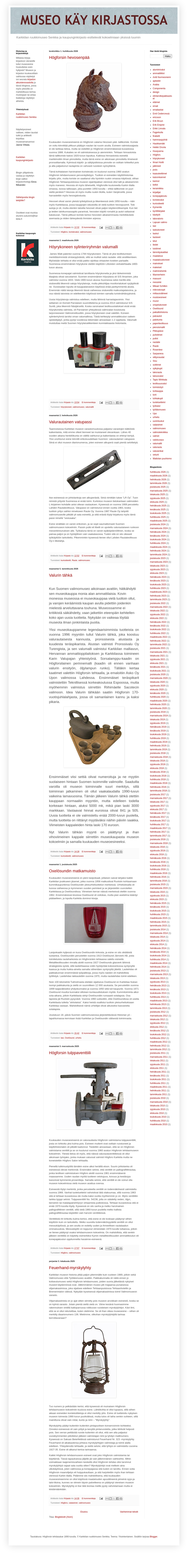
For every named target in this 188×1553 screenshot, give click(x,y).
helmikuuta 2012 (158, 1045)
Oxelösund (69, 1038)
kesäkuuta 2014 (158, 952)
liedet (155, 244)
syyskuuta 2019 (157, 723)
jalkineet (157, 166)
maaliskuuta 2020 (158, 700)
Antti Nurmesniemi (162, 77)
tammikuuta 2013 (158, 1008)
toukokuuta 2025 (158, 513)
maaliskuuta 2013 (158, 1000)
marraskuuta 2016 (159, 843)
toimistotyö (158, 387)
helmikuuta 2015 (158, 922)
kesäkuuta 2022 (158, 625)
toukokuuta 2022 (158, 629)
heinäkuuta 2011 (158, 1072)
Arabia (156, 84)
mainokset (158, 263)
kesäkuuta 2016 (158, 862)
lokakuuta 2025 (157, 494)
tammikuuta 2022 (158, 644)
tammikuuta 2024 (158, 554)
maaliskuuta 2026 (158, 475)
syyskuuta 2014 (157, 940)
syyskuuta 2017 (157, 805)
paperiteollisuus (160, 323)
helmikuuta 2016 (158, 877)
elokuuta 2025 (157, 502)
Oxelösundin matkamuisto (72, 871)
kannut (156, 181)
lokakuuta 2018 (157, 760)
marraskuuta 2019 (159, 715)
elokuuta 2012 (157, 1027)
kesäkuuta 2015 (158, 907)
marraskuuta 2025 (159, 490)
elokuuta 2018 (157, 768)
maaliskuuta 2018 (158, 783)
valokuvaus (158, 440)
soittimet (157, 365)
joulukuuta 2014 (158, 929)
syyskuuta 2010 (157, 1109)
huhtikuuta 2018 (158, 779)
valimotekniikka (160, 432)
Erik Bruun (158, 121)
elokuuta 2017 (157, 809)
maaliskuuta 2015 (158, 918)
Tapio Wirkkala (160, 379)
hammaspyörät (160, 139)
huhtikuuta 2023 (158, 588)
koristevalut (74, 232)
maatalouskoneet (161, 260)
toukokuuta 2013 (158, 993)
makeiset (157, 267)
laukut (156, 233)
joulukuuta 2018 (158, 753)
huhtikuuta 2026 (158, 472)
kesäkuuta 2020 (158, 693)
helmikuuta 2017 (158, 832)
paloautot (157, 316)
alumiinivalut (159, 69)
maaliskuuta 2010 (158, 1124)
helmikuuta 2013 (158, 1004)
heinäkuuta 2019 (158, 727)
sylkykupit (157, 368)
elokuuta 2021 (157, 663)
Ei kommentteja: (89, 227)
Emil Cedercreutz (161, 113)
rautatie (156, 342)
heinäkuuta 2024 (158, 532)
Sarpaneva (158, 353)
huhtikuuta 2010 (158, 1120)
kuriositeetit (66, 560)
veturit (156, 454)
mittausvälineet (160, 293)
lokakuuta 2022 (157, 610)
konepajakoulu (160, 196)
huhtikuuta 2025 (158, 517)
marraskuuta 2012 (159, 1015)
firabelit (156, 136)
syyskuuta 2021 (157, 659)
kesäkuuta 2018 (158, 772)
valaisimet (73, 1503)
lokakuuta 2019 (157, 719)
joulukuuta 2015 (158, 884)
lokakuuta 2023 (157, 565)
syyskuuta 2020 (157, 685)
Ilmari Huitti (158, 162)
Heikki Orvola (159, 147)
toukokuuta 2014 (158, 955)
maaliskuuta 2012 (158, 1042)
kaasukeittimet (160, 173)
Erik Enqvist (158, 125)
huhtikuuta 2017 (158, 824)
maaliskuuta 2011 (158, 1087)
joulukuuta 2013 (158, 970)
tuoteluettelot (159, 402)
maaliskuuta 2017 (158, 828)
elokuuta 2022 (157, 618)
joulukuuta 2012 (158, 1012)
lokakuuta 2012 (157, 1019)
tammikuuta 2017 (158, 835)
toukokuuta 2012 (158, 1034)
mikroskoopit (159, 289)
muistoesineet (159, 297)
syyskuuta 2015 (157, 895)
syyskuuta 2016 (157, 850)
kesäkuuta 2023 (158, 580)
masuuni (157, 278)
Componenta (159, 88)
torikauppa (158, 391)
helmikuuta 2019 (158, 745)
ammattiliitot (158, 73)
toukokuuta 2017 (158, 820)
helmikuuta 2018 (158, 787)
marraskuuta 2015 (159, 888)
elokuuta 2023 (157, 573)
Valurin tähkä (60, 575)
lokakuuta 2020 (157, 682)
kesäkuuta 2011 (158, 1075)
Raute (74, 560)
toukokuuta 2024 (158, 539)
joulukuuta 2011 (158, 1053)
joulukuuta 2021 (158, 648)
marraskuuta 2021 (159, 652)
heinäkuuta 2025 (158, 505)
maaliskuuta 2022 (158, 637)
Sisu (155, 361)
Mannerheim (159, 274)
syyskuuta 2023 (157, 569)
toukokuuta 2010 (158, 1117)
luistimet (157, 248)
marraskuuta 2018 (159, 757)
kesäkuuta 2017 (158, 817)
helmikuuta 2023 (158, 595)
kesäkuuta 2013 (158, 989)
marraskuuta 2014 (159, 933)
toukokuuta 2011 (158, 1079)
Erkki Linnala (159, 128)
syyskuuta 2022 (157, 614)
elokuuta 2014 (157, 944)
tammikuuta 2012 (158, 1049)
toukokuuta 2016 (158, 865)
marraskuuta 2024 (159, 528)
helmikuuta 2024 (158, 550)
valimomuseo (86, 232)
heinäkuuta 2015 (158, 903)
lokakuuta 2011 (157, 1060)
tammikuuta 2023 (158, 599)
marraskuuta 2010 (159, 1102)
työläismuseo (159, 409)
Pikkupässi (158, 331)
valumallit (89, 407)
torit (154, 394)
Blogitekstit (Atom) (64, 1517)
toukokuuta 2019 (158, 734)
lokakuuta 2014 (157, 937)
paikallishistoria (160, 312)
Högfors (64, 232)
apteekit (156, 81)
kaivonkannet (159, 177)
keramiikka (158, 188)
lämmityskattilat (160, 252)
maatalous (158, 256)
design (156, 92)
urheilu (78, 1038)
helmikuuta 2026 (158, 479)
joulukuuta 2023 (158, 558)
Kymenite (157, 207)
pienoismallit (159, 327)
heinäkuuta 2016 (158, 858)
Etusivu (84, 1512)
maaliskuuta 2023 (158, 592)
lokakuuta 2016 (157, 847)
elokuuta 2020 (157, 689)
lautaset (156, 237)
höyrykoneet (66, 407)
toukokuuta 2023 (158, 584)
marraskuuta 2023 (159, 562)
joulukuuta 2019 (158, 712)
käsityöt (156, 214)
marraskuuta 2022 (159, 607)
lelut (155, 241)
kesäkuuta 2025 (158, 509)
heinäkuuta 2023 (158, 577)
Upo (155, 413)
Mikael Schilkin (160, 286)
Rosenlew (157, 349)
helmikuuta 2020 (158, 704)
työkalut (156, 406)
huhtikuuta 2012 (158, 1038)
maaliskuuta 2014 (158, 963)
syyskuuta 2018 (157, 764)
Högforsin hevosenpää (69, 57)
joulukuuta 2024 (158, 524)
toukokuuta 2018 (158, 775)
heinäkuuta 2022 (158, 622)
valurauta (157, 447)
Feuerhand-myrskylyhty (70, 1267)
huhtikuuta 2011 (158, 1083)
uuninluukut (158, 421)
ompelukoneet (160, 305)
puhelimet (157, 335)
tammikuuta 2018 (158, 790)
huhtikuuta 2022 (158, 633)
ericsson (157, 117)
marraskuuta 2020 (159, 678)
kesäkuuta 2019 (158, 730)
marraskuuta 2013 (159, 974)
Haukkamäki (159, 143)
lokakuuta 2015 (157, 892)
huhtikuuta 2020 (158, 697)
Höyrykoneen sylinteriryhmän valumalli (83, 247)
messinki (157, 282)
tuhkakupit (158, 398)
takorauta (157, 372)
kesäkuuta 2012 (158, 1030)
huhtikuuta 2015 (158, 914)
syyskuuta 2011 (157, 1064)
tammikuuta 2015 (158, 925)
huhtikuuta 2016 (158, 869)
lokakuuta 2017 (157, 802)
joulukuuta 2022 (158, 603)
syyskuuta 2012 (157, 1023)
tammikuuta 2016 (158, 880)
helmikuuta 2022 (158, 641)
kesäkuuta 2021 (158, 667)
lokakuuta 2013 (157, 978)
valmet (156, 436)
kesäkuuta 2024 (158, 536)
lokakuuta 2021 (157, 655)
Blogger (153, 1536)
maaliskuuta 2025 (158, 520)
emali (155, 106)
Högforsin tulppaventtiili (70, 1052)
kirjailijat (157, 192)
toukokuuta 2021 (158, 670)
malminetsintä (159, 271)
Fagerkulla (158, 132)
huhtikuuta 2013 (158, 997)
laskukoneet (158, 230)
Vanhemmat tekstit (129, 1512)
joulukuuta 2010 (158, 1098)
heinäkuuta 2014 (158, 948)
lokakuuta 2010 (157, 1105)
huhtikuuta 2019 (158, 738)
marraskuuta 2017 (159, 798)
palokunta (157, 319)
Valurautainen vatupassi (70, 422)
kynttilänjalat (159, 211)
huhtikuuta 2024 (158, 543)
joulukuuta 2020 (158, 674)
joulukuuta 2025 (158, 487)
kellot (155, 185)
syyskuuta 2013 (157, 982)
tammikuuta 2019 (158, 749)
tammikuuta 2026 (158, 483)
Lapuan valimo (160, 222)
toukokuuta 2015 (158, 910)
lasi (62, 1038)
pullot (155, 338)
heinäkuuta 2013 (158, 985)
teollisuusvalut (160, 383)
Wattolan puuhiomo (162, 458)
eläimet (156, 102)
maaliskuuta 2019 (158, 742)
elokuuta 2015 (157, 899)
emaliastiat (158, 109)
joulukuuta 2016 (158, 839)
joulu (155, 169)
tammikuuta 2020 (158, 708)
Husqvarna (158, 151)
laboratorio (158, 218)
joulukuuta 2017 (158, 794)
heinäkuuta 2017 (158, 813)
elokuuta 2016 (157, 854)
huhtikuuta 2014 (158, 959)
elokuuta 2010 (157, 1113)
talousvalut (158, 376)
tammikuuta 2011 (158, 1094)
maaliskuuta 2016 (158, 873)
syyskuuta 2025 (157, 498)
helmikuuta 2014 (158, 967)
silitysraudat (158, 357)
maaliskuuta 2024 (158, 547)
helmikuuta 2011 (158, 1090)
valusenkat (158, 451)
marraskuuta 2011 (159, 1057)
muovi (156, 301)
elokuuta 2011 (157, 1068)
